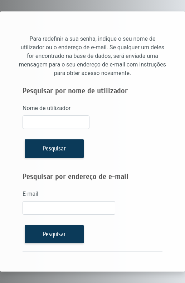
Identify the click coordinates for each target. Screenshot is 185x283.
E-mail (30, 193)
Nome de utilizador (46, 108)
